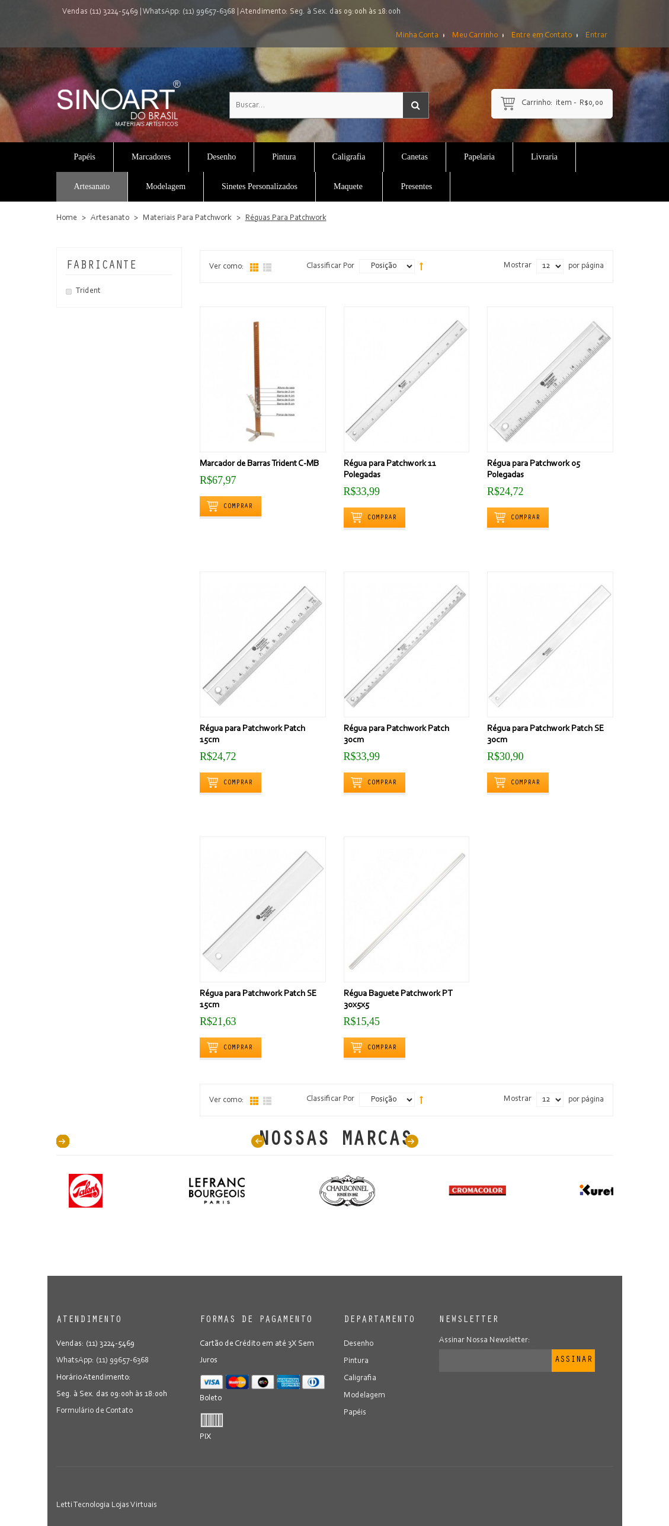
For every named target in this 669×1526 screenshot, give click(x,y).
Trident (88, 291)
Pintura (356, 1360)
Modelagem (364, 1394)
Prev (257, 1141)
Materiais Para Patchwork (187, 218)
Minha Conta (417, 35)
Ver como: (226, 267)
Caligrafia (360, 1377)
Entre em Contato (541, 35)
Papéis (355, 1410)
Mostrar (518, 265)
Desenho (358, 1344)
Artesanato (110, 218)
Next (411, 1141)
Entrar (596, 35)
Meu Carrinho (475, 35)
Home (66, 218)
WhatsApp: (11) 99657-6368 (189, 12)
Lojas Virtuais (134, 1505)
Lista (267, 267)
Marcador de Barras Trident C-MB (259, 463)
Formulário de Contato (94, 1410)
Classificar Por (330, 266)
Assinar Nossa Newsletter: (484, 1340)
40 (62, 1141)
